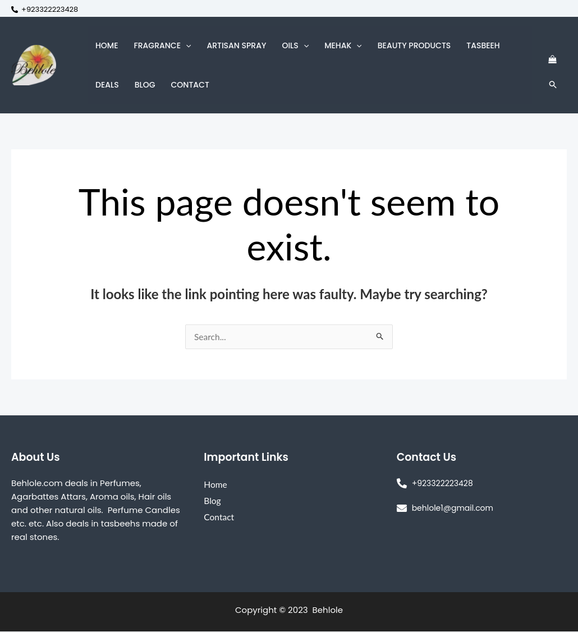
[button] (186, 45)
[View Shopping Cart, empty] (552, 59)
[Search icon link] (553, 85)
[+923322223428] (44, 9)
